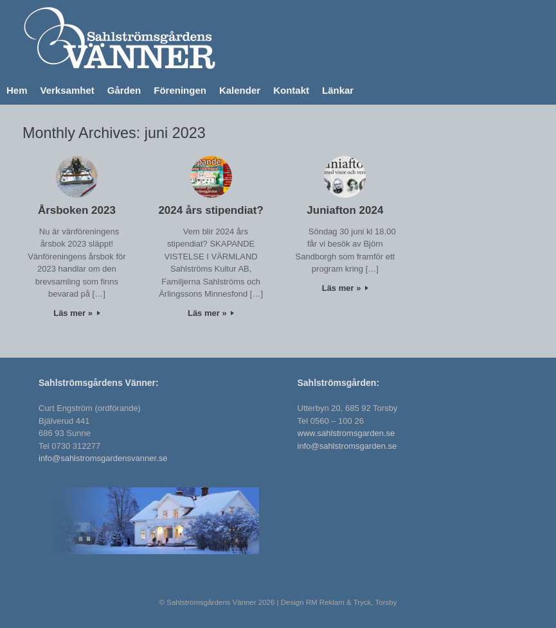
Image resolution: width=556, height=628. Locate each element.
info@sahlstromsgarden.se (347, 446)
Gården (124, 90)
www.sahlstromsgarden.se (346, 433)
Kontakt (291, 90)
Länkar (338, 90)
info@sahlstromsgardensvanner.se (103, 458)
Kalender (239, 90)
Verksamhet (67, 90)
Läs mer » (76, 313)
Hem (17, 90)
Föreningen (180, 90)
